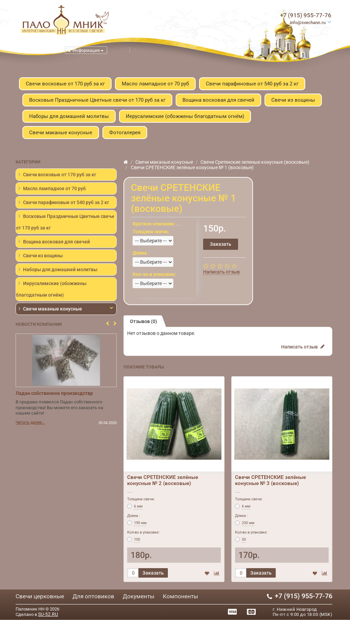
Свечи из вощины (293, 100)
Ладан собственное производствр (54, 393)
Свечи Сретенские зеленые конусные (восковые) (254, 162)
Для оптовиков (93, 596)
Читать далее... (30, 422)
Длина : (133, 516)
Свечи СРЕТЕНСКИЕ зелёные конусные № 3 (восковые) (270, 480)
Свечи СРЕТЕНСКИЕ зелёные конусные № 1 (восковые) (192, 167)
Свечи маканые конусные (60, 132)
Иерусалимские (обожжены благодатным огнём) (185, 116)
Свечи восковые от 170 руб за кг (65, 84)
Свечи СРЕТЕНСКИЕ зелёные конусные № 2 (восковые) (162, 480)
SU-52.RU (48, 614)
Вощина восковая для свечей (218, 100)
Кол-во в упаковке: (143, 532)
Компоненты (180, 596)
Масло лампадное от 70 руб (155, 84)
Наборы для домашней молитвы (69, 116)
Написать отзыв (221, 272)
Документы (138, 596)
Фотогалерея (124, 132)
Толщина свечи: (141, 499)
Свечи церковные (40, 596)
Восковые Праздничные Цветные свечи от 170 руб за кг (97, 100)
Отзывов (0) (143, 321)
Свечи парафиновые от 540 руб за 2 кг (252, 84)
